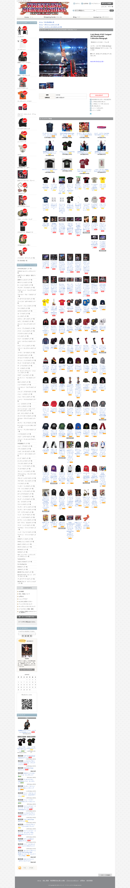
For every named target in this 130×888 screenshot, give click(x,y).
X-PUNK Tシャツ (67, 164)
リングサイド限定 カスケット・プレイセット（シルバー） (62, 449)
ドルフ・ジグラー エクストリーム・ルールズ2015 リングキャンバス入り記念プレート (86, 264)
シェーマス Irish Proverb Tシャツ (70, 305)
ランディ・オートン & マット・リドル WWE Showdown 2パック (84, 129)
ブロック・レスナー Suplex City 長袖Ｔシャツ (70, 430)
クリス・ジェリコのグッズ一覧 (26, 331)
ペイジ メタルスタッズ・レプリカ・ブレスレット (86, 203)
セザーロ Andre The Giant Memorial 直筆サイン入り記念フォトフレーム (70, 225)
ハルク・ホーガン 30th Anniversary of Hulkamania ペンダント (53, 307)
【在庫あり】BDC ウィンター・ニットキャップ (62, 384)
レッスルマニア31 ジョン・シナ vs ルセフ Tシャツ (26, 826)
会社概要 (21, 591)
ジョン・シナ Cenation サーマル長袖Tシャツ (45, 344)
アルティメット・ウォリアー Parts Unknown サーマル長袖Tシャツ (70, 345)
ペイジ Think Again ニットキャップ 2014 (62, 363)
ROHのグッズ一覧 (22, 567)
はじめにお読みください (25, 601)
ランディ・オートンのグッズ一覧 (27, 507)
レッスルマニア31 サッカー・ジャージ (86, 183)
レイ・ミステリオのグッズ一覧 (26, 517)
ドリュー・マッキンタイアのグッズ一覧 (27, 440)
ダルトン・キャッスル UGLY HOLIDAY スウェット (78, 449)
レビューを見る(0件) (97, 108)
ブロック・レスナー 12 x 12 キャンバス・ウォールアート (102, 224)
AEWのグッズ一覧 (23, 569)
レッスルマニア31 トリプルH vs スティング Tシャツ (26, 814)
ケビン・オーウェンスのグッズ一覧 (27, 342)
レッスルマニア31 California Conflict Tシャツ (94, 183)
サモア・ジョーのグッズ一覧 (25, 375)
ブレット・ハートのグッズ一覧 (26, 471)
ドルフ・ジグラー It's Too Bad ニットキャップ (102, 384)
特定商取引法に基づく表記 (57, 880)
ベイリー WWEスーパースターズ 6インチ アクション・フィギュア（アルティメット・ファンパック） (70, 452)
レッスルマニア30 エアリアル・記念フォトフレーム (45, 261)
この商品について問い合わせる (100, 104)
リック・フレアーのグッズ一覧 (26, 514)
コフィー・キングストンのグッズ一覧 (27, 349)
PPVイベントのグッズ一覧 (25, 282)
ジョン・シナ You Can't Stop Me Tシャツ (31, 744)
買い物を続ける (96, 106)
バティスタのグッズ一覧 (24, 449)
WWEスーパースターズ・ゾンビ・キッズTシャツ (26, 775)
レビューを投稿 (96, 110)
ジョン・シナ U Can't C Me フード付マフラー (102, 344)
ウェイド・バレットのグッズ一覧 (27, 306)
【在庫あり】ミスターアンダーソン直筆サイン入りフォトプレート (53, 224)
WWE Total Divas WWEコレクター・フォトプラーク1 (102, 284)
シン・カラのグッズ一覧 (24, 404)
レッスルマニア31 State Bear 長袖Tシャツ (62, 406)
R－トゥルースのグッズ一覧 (25, 285)
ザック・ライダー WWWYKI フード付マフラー (86, 521)
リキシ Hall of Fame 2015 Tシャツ (45, 222)
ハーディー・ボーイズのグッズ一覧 (27, 454)
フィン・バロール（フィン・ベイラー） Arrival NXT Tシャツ (27, 794)
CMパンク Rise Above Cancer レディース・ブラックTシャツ (21, 745)
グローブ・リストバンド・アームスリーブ (27, 110)
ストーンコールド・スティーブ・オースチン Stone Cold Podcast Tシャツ (27, 807)
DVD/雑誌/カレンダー (23, 162)
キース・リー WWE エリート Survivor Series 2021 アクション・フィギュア (94, 498)
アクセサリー (23, 188)
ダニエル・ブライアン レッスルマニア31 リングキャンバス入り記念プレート (62, 263)
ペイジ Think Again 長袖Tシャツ (53, 343)
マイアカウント (95, 3)
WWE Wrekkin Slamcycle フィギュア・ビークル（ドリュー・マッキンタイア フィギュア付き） (102, 476)
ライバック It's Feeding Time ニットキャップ (78, 430)
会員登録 (85, 3)
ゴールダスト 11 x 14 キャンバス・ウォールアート (94, 223)
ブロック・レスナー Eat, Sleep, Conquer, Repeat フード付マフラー (94, 346)
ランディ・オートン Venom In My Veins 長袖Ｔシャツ (62, 430)
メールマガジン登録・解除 (26, 609)
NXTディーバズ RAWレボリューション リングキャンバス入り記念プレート (94, 285)
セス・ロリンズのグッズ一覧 (25, 413)
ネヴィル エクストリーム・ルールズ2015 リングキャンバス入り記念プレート (53, 285)
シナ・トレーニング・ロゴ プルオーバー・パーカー (62, 344)
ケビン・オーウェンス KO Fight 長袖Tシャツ (53, 430)
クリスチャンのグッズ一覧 (25, 333)
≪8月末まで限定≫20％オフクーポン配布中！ (28, 612)
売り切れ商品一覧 (22, 260)
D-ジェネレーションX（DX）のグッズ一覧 (27, 426)
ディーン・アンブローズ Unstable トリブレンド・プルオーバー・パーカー (102, 366)
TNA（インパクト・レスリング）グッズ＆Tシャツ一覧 (27, 555)
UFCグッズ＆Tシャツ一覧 (25, 547)
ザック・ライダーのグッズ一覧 (26, 363)
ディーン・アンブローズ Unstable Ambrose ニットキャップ (45, 385)
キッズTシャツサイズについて (27, 606)
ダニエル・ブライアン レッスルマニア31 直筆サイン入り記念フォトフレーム (62, 285)
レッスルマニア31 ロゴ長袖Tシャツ (53, 406)
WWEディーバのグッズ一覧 (25, 539)
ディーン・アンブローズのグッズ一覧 (27, 430)
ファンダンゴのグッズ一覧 (25, 463)
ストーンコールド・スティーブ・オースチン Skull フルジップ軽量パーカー (53, 498)
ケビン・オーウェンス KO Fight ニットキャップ (94, 430)
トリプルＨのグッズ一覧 (24, 434)
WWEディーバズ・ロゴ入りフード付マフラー (78, 344)
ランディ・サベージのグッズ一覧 (27, 509)
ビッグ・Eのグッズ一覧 (24, 458)
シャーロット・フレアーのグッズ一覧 (27, 388)
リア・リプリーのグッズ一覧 (25, 512)
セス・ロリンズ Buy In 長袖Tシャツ (94, 324)
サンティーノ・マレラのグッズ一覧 (27, 378)
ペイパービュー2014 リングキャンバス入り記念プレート (53, 262)
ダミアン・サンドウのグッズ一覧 (27, 423)
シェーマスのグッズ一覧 (24, 384)
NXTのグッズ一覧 (22, 552)
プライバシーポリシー (72, 880)
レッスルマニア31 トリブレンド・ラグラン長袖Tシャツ (70, 408)
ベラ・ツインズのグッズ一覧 (25, 488)
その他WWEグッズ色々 (24, 240)
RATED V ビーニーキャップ (102, 305)
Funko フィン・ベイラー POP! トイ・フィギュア (102, 496)
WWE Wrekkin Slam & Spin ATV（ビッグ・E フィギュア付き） (67, 129)
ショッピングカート (107, 3)
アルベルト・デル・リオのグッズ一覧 (27, 295)
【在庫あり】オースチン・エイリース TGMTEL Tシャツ (27, 726)
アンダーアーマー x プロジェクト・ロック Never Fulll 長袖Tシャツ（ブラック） (62, 474)
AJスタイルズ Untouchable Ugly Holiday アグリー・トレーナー (86, 473)
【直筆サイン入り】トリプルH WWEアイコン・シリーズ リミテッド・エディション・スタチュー (78, 387)
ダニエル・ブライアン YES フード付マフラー (86, 344)
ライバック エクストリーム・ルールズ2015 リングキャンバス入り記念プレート (78, 263)
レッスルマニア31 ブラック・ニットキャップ (53, 384)
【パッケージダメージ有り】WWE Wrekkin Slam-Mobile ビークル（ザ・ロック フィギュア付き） (45, 500)
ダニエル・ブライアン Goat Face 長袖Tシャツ (78, 306)
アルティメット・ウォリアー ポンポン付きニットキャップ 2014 (53, 365)
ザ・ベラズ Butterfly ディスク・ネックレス (78, 203)
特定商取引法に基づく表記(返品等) (101, 99)
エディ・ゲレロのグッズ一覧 (25, 321)
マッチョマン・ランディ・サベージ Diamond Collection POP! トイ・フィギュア (70, 498)
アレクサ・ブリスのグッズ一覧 (26, 287)
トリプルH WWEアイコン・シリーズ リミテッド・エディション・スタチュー (70, 386)
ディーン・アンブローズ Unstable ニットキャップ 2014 (86, 365)
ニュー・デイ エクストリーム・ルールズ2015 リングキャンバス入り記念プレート (45, 285)
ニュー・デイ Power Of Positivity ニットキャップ (86, 430)
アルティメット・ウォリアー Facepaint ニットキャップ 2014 (45, 326)
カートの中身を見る (27, 616)
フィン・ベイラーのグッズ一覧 (26, 466)
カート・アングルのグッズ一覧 (26, 328)
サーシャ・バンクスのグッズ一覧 (27, 360)
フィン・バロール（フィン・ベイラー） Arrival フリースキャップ (45, 409)
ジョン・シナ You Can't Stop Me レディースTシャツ (70, 203)
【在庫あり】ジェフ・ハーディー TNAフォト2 (101, 147)
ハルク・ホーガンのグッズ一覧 (26, 451)
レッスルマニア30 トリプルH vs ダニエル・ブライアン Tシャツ (26, 762)
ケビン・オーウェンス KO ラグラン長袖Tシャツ (94, 407)
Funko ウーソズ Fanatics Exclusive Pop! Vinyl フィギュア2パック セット (78, 523)
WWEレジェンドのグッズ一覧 (26, 541)
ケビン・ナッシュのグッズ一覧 (26, 345)
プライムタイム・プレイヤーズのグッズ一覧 (27, 474)
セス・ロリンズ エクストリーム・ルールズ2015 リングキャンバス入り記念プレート (70, 263)
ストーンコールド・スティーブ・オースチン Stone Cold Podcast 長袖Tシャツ (102, 409)
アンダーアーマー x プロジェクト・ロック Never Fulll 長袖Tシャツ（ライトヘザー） (70, 474)
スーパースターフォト (24, 201)
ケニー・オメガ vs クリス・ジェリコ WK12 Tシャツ (26, 846)
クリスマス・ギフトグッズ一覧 (26, 253)
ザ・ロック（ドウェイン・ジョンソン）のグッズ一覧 (27, 371)
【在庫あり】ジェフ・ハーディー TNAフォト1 (84, 147)
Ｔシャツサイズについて (25, 604)
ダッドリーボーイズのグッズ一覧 (27, 416)
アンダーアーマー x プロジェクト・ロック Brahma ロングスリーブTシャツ (45, 474)
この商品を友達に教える (98, 101)
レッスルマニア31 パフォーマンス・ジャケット (86, 407)
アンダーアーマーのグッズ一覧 (26, 579)
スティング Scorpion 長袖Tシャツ (102, 324)
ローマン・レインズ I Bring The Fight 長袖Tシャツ (45, 430)
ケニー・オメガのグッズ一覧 (25, 338)
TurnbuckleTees (21, 559)
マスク (23, 149)
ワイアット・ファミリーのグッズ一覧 (27, 535)
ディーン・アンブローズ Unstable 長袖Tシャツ (70, 325)
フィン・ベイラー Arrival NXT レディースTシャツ (26, 801)
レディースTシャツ (23, 83)
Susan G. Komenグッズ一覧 (25, 561)
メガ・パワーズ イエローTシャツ (102, 182)
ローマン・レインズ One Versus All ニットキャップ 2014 (94, 365)
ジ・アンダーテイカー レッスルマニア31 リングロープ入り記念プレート (78, 285)
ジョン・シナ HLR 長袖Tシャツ (86, 324)
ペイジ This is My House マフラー (45, 447)
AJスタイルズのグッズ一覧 (25, 311)
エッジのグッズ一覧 (23, 316)
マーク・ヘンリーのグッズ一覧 (26, 525)
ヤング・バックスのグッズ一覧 (26, 499)
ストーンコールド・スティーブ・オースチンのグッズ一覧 (27, 409)
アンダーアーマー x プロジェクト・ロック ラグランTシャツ (102, 449)
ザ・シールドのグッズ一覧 (25, 365)
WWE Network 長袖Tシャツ (94, 305)
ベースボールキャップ (24, 123)
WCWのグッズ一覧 (23, 549)
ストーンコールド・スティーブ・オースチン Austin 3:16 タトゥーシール (62, 205)
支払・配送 (46, 880)
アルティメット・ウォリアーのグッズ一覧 (27, 291)
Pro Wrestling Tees (22, 564)
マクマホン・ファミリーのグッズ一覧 (27, 528)
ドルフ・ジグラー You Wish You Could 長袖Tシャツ (86, 306)
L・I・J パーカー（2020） (78, 471)
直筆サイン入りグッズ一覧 (25, 280)
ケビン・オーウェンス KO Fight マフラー (53, 447)
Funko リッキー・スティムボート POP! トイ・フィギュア (45, 522)
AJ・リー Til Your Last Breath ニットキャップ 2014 (70, 364)
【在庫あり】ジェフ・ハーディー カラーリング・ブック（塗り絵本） (62, 185)
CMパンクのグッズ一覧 (24, 382)
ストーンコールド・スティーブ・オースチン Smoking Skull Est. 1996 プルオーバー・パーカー (62, 499)
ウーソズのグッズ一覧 (24, 308)
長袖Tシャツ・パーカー (24, 57)
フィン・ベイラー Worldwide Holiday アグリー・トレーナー (94, 473)
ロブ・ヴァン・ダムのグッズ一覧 (27, 522)
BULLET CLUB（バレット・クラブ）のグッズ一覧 (27, 575)
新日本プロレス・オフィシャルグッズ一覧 (27, 582)
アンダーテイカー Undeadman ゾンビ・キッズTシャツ (26, 781)
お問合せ (101, 17)
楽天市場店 (90, 880)
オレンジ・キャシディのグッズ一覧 (27, 324)
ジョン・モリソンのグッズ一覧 (26, 397)
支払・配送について (53, 17)
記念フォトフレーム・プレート (26, 175)
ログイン (77, 3)
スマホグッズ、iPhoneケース (25, 227)
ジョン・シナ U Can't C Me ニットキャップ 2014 (78, 364)
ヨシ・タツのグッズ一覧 (24, 501)
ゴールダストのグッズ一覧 (25, 355)
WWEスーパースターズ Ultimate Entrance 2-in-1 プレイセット (94, 449)
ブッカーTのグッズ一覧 (24, 468)
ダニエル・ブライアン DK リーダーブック (78, 183)
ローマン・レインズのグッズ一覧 (27, 520)
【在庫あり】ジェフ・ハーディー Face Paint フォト (49, 148)
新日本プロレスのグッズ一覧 (25, 572)
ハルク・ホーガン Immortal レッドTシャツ (62, 306)
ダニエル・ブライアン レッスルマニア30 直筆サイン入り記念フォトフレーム (62, 225)
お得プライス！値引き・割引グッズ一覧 (27, 276)
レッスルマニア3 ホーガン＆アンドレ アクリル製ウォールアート (86, 224)
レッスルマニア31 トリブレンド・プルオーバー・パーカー (78, 408)
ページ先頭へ (105, 875)
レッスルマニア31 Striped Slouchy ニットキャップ (94, 384)
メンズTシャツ (23, 44)
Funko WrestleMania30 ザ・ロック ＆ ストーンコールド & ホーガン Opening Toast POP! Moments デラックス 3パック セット (70, 526)
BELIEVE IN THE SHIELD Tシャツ (49, 165)
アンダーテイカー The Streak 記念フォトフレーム (94, 241)
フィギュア (23, 31)
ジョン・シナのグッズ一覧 (25, 394)
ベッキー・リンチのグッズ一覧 (26, 486)
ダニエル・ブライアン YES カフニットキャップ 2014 (53, 326)
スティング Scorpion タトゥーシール (53, 202)
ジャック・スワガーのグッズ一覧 (27, 391)
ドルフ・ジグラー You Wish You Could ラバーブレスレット (101, 129)
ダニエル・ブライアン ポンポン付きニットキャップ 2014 (62, 326)
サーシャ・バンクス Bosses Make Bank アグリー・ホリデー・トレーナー (53, 474)
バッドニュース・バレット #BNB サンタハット (53, 183)
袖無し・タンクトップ (24, 70)
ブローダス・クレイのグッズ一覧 (27, 481)
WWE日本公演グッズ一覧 (25, 268)
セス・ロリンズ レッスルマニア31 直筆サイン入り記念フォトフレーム (70, 285)
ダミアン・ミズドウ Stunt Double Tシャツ (45, 183)
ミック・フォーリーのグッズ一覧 (27, 532)
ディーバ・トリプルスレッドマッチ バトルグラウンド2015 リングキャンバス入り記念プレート (86, 286)
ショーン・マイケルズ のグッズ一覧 (27, 400)
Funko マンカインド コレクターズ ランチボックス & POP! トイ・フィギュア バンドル (86, 498)
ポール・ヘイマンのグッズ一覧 (26, 491)
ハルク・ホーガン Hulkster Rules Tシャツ (45, 306)
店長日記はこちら (27, 669)
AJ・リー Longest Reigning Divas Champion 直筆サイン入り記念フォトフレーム (78, 226)
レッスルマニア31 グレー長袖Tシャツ (94, 202)
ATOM (31, 868)
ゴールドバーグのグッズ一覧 (25, 357)
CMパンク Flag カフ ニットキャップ (62, 520)
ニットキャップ (23, 136)
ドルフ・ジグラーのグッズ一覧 (26, 436)
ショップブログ (77, 17)
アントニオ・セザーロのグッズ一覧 (27, 302)
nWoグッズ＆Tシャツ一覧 (25, 544)
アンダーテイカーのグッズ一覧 (26, 299)
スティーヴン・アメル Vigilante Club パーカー (86, 448)
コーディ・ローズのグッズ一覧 (26, 352)
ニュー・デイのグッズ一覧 (25, 446)
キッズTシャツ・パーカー (25, 96)
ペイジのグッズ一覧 (23, 483)
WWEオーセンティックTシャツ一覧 (27, 272)
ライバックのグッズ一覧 (24, 504)
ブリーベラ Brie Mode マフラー (102, 428)
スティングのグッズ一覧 (24, 406)
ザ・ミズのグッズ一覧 (24, 368)
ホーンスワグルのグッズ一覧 (25, 494)
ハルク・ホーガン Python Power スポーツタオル (101, 165)
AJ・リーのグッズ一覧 (24, 313)
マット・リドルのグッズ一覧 (25, 496)
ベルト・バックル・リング (25, 214)
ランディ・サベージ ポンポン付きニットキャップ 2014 (26, 788)
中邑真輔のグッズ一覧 (24, 443)
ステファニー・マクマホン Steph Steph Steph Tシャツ (84, 165)
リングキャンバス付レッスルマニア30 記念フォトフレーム (102, 242)
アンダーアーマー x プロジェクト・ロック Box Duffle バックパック (49, 129)
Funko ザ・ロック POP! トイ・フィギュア (53, 520)
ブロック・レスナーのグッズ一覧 (27, 478)
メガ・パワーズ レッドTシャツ (102, 202)
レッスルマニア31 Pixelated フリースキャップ (86, 384)
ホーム (29, 17)
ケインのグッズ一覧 (23, 336)
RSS (24, 868)
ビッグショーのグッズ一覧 (25, 461)
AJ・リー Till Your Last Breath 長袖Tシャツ (78, 324)
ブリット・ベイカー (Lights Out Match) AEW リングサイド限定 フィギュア (78, 498)
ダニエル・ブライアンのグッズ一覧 (27, 419)
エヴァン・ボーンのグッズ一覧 (26, 319)
